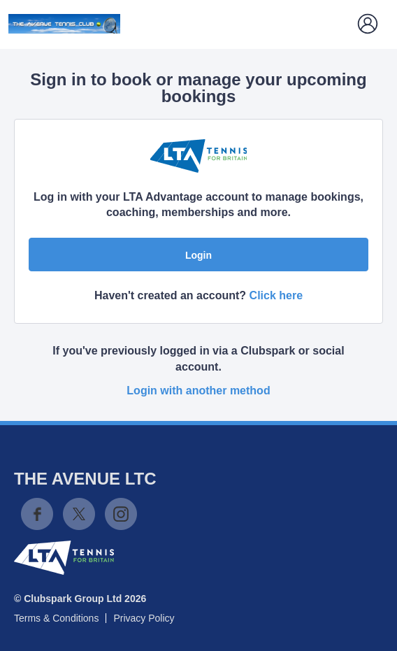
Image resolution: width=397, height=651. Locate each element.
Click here (276, 295)
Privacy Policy (143, 618)
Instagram (121, 514)
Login (198, 255)
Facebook (37, 514)
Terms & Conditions (56, 618)
